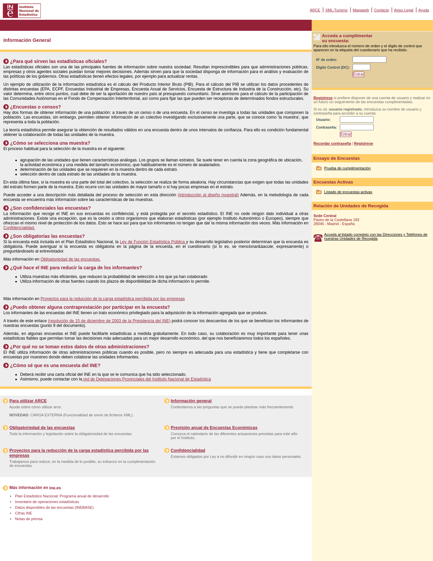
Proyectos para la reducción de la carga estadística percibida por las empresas (113, 298)
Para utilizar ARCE (28, 400)
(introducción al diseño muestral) (208, 195)
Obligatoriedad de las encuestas (42, 427)
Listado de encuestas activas (348, 192)
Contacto (381, 10)
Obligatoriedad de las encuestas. (71, 259)
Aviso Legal (404, 10)
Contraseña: (326, 127)
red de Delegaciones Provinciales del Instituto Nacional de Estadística (146, 379)
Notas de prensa (29, 519)
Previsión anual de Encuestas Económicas (214, 427)
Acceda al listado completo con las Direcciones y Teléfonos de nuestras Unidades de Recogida (375, 236)
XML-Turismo (336, 10)
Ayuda (423, 10)
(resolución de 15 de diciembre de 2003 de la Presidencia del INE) (109, 321)
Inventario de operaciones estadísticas (47, 502)
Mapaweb (361, 10)
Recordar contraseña (332, 143)
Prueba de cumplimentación (347, 168)
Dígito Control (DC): (333, 67)
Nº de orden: (326, 60)
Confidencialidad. (19, 227)
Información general (191, 400)
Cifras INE (23, 513)
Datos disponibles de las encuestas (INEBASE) (54, 507)
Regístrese (322, 98)
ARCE (315, 10)
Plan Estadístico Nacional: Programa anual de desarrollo (62, 496)
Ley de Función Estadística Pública (153, 241)
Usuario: (323, 120)
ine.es (55, 488)
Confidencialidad (188, 450)
